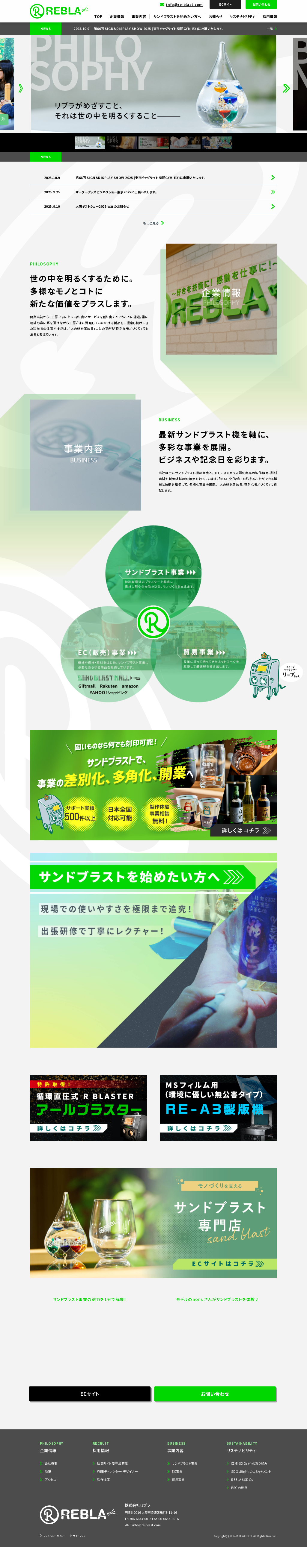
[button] (21, 84)
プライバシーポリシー (54, 1535)
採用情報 (270, 16)
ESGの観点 (239, 1487)
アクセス (50, 1479)
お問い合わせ (261, 4)
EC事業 (177, 1471)
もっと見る (151, 223)
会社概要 (51, 1463)
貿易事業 (178, 1479)
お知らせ (215, 16)
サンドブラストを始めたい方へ (177, 16)
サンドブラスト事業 (184, 1463)
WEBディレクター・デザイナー (117, 1471)
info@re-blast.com (184, 4)
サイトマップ (79, 1535)
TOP (98, 16)
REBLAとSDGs (242, 1479)
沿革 (48, 1471)
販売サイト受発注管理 (112, 1463)
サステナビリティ (242, 16)
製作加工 (103, 1479)
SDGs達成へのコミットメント (251, 1471)
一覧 (270, 29)
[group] (163, 28)
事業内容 (139, 16)
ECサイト (225, 4)
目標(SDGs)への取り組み (249, 1463)
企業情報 (117, 16)
